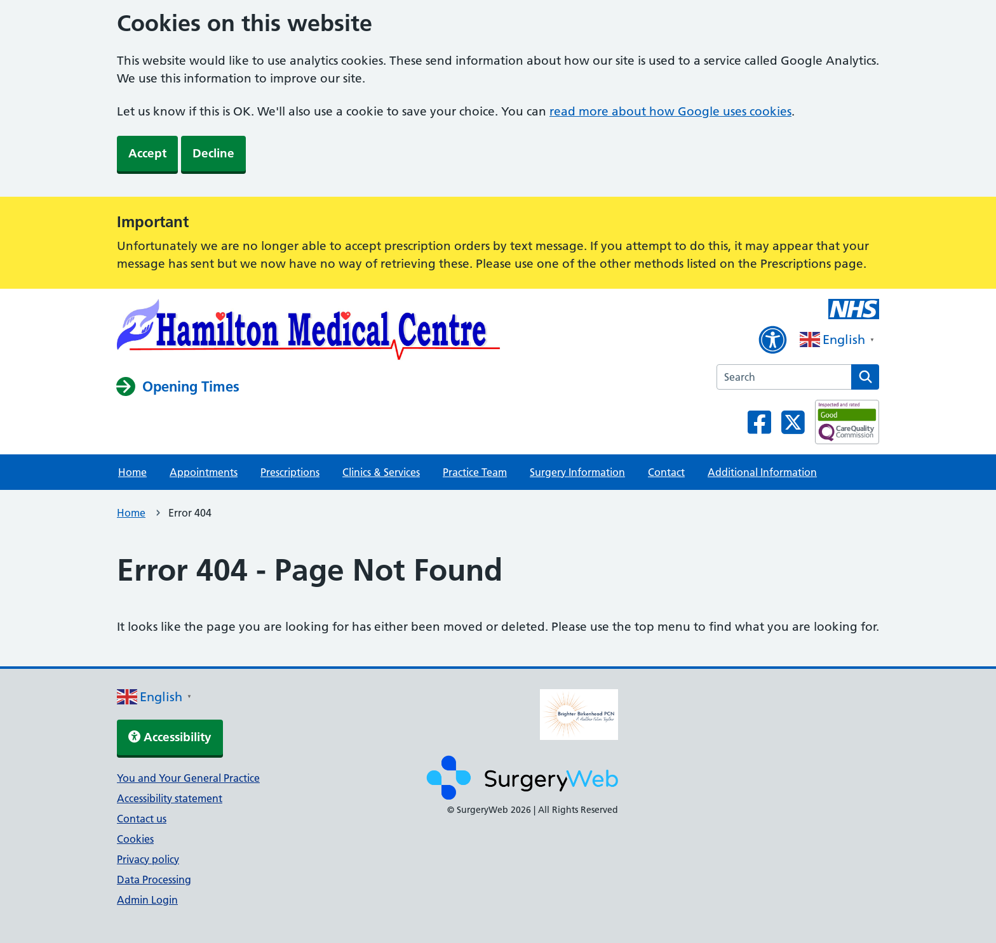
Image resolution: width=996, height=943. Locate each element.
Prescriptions (290, 472)
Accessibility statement (169, 798)
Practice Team (475, 472)
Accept (147, 153)
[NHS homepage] (309, 332)
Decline (213, 153)
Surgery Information (577, 472)
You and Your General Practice (188, 778)
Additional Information (762, 472)
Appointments (204, 472)
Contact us (141, 818)
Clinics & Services (381, 472)
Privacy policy (148, 859)
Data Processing (154, 879)
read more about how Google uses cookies (670, 111)
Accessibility (170, 737)
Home (132, 472)
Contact (666, 472)
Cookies (135, 839)
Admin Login (147, 900)
